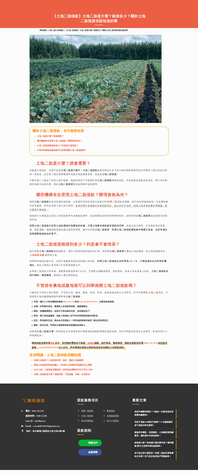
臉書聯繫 (93, 452)
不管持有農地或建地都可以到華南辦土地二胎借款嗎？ (61, 150)
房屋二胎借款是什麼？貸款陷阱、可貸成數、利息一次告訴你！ (63, 374)
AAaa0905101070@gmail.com (47, 426)
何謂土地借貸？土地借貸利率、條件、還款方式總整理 (58, 360)
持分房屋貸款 (87, 420)
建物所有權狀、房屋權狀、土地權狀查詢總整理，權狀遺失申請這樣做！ (154, 433)
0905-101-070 (69, 302)
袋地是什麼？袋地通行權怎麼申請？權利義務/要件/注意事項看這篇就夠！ (154, 444)
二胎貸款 (91, 343)
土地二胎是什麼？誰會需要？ (50, 136)
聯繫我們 (93, 442)
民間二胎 (112, 202)
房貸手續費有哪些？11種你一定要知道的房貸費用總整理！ (154, 413)
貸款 (53, 343)
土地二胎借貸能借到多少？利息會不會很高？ (57, 145)
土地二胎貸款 (87, 415)
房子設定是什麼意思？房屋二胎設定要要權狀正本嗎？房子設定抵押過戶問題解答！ (154, 456)
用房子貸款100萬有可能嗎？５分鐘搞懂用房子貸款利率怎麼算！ (153, 423)
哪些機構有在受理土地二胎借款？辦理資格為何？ (59, 141)
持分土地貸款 (113, 420)
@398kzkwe (40, 421)
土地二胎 (153, 292)
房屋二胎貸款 (87, 410)
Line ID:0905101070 (88, 302)
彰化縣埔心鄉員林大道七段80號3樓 (50, 431)
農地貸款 (111, 410)
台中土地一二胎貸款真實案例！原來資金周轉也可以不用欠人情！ (64, 369)
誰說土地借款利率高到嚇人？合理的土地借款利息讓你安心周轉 (63, 365)
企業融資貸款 (113, 415)
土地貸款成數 (37, 255)
